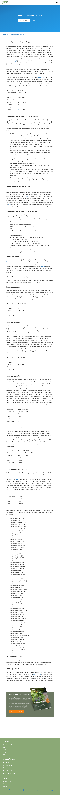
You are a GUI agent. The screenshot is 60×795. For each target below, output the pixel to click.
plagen (43, 266)
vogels (15, 60)
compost (42, 161)
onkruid (24, 134)
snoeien (27, 196)
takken (9, 204)
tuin (17, 479)
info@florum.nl (8, 770)
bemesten (8, 262)
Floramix (20, 109)
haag (30, 44)
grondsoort (41, 77)
